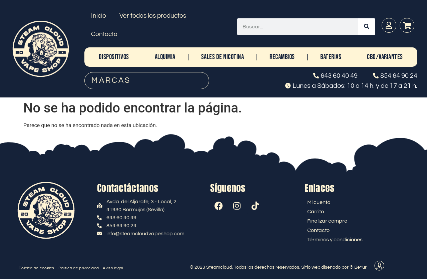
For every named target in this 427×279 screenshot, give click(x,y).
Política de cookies (36, 268)
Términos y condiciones (335, 239)
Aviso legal (113, 268)
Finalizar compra (327, 221)
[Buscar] (366, 26)
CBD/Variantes (385, 57)
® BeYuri (359, 267)
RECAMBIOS (282, 57)
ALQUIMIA (165, 57)
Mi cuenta (319, 202)
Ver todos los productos (152, 15)
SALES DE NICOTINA (222, 57)
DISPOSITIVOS (114, 57)
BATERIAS (330, 57)
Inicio (98, 15)
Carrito (315, 211)
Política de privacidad (78, 268)
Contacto (104, 34)
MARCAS (111, 80)
